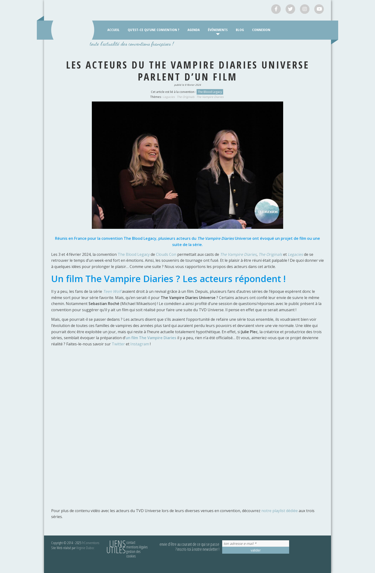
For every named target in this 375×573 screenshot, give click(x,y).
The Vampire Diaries (210, 97)
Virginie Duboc (85, 547)
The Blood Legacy (210, 92)
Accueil (113, 29)
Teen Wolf (112, 291)
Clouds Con (166, 254)
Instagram (140, 344)
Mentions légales (137, 547)
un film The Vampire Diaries (151, 337)
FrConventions (90, 542)
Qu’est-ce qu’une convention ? (153, 29)
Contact (130, 542)
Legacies (169, 97)
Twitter (119, 344)
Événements (218, 29)
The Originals (185, 97)
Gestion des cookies (133, 554)
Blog (240, 29)
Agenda (194, 29)
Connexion (261, 29)
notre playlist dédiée (279, 510)
